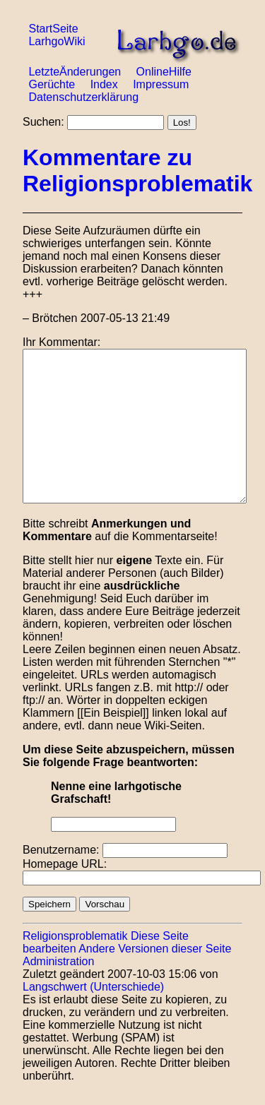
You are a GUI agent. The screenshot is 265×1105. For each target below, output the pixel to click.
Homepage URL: (65, 864)
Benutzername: (61, 850)
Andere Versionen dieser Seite (154, 949)
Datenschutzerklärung (83, 97)
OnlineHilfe (164, 72)
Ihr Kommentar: (61, 342)
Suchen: (43, 122)
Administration (58, 961)
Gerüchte (51, 84)
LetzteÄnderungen (74, 72)
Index (104, 84)
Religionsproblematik (75, 936)
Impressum (161, 84)
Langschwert (55, 987)
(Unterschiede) (127, 987)
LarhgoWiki (56, 41)
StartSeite (53, 29)
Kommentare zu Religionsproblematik (137, 170)
